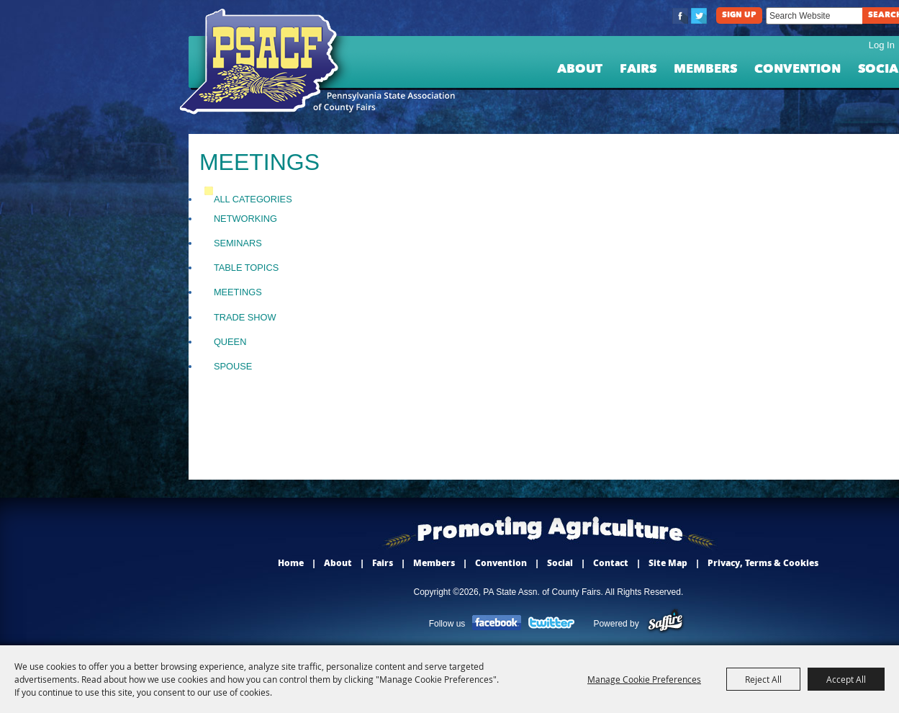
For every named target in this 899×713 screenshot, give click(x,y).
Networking (245, 218)
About (579, 69)
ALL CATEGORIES (253, 199)
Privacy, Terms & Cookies (763, 563)
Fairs (638, 69)
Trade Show (245, 317)
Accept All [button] (846, 679)
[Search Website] (814, 15)
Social (560, 563)
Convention (797, 69)
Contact (610, 563)
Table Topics (246, 267)
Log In (882, 45)
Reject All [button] (763, 679)
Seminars (238, 243)
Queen (230, 341)
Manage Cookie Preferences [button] (644, 679)
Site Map (668, 563)
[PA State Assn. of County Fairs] (265, 62)
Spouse (233, 366)
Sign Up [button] (739, 15)
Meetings (238, 292)
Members (705, 69)
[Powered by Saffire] (665, 624)
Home (291, 563)
